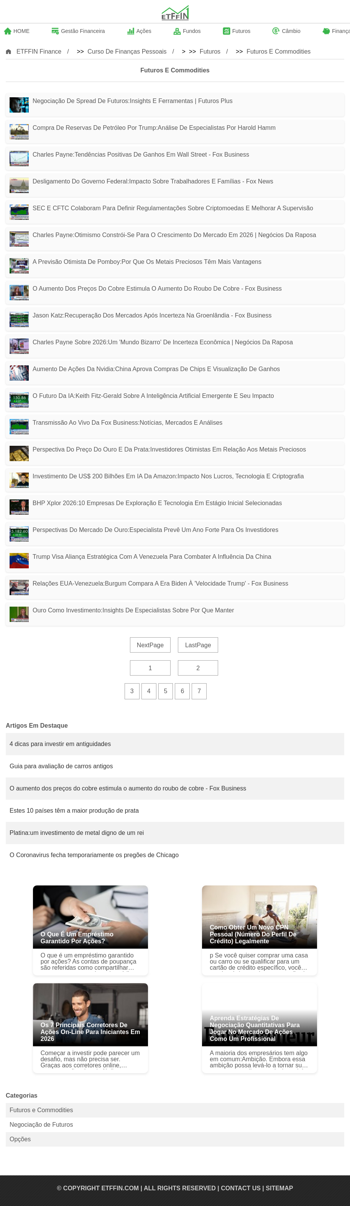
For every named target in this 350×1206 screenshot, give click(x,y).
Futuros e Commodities (278, 51)
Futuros (210, 51)
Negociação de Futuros (41, 1124)
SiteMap (279, 1188)
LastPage (198, 645)
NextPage (150, 645)
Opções (20, 1139)
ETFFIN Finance (38, 51)
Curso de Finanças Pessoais (126, 51)
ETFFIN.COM (120, 1188)
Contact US (241, 1188)
